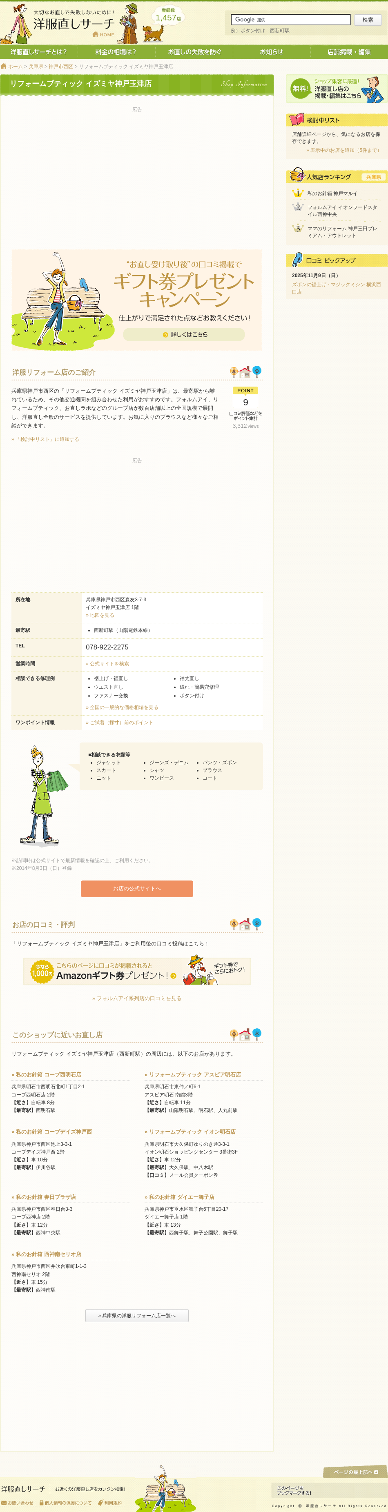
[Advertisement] (137, 172)
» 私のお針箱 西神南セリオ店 (46, 1254)
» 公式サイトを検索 (107, 664)
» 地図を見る (100, 615)
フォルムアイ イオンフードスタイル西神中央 (342, 211)
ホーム (15, 66)
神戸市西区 (61, 66)
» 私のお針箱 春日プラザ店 (43, 1197)
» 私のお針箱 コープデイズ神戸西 (51, 1131)
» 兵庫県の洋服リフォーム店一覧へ (137, 1315)
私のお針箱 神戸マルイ (333, 193)
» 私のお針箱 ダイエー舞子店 (179, 1197)
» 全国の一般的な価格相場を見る (122, 707)
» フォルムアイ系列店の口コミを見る (137, 998)
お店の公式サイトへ (137, 888)
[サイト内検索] (291, 19)
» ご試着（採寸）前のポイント (120, 722)
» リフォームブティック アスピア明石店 (193, 1074)
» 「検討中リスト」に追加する (45, 439)
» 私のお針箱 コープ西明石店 (46, 1074)
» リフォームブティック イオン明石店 (190, 1131)
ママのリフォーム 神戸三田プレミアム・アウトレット (342, 232)
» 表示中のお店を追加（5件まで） (344, 150)
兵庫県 (36, 66)
